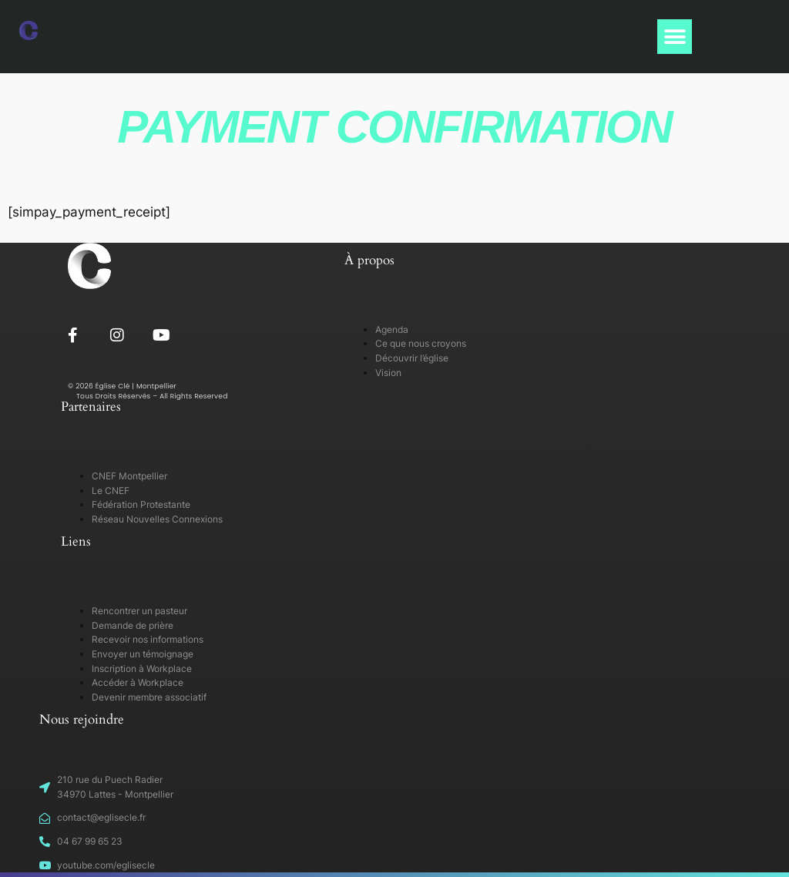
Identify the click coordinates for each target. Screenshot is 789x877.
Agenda (391, 329)
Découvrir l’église (411, 358)
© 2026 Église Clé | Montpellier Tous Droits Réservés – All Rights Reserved (148, 391)
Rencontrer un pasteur (139, 611)
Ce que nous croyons (420, 343)
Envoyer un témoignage (142, 654)
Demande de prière (132, 625)
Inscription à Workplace (142, 668)
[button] (674, 36)
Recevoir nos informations (147, 639)
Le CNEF (110, 490)
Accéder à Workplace (137, 682)
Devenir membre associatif (149, 697)
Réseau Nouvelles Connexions (157, 519)
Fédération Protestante (141, 504)
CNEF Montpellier (129, 476)
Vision (388, 372)
